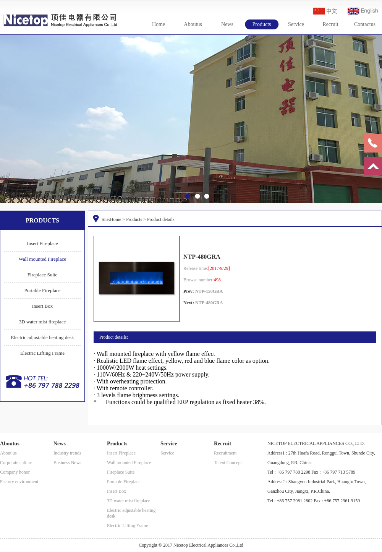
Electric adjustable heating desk (42, 337)
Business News (67, 462)
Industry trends (67, 453)
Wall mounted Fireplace (42, 259)
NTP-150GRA (209, 291)
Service (296, 24)
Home (158, 24)
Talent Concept (228, 462)
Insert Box (42, 306)
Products (262, 24)
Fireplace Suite (42, 275)
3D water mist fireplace (42, 322)
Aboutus (193, 24)
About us (8, 453)
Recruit (330, 24)
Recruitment (225, 453)
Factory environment (19, 481)
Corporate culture (16, 462)
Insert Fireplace (42, 243)
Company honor (15, 472)
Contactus (365, 24)
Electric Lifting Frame (42, 353)
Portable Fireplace (42, 290)
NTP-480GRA (209, 302)
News (227, 24)
